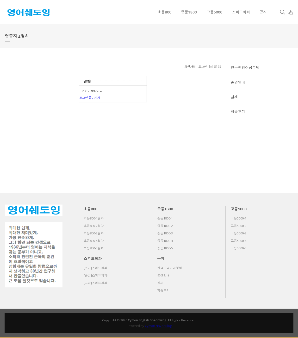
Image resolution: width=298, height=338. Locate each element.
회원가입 (190, 67)
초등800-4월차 (94, 241)
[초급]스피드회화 (95, 268)
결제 (234, 96)
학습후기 (238, 111)
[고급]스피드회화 (95, 283)
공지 (263, 12)
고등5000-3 (238, 233)
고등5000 (214, 12)
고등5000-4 (238, 241)
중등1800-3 (165, 233)
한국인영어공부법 (245, 67)
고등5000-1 (238, 218)
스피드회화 (241, 12)
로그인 (202, 67)
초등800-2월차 (94, 226)
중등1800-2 (165, 226)
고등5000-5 (238, 248)
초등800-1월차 (94, 218)
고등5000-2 (238, 226)
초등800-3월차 (94, 233)
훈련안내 (238, 82)
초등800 (164, 12)
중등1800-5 (165, 248)
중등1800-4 (165, 241)
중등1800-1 (165, 218)
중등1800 (189, 12)
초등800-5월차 (94, 248)
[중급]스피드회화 (95, 275)
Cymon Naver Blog (158, 326)
